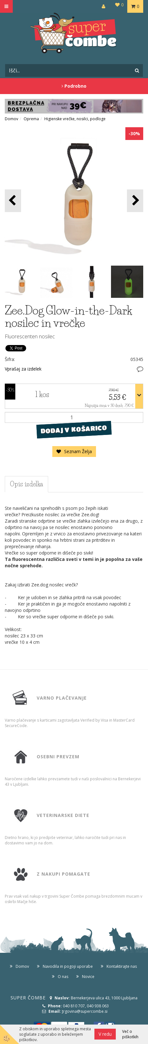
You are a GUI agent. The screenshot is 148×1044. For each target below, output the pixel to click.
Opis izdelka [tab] (26, 484)
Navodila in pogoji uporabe (68, 966)
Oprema (31, 118)
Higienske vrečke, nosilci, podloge (75, 118)
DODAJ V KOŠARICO (74, 429)
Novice (88, 976)
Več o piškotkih (130, 1034)
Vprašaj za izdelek (23, 369)
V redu (105, 1034)
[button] (135, 200)
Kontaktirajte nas (122, 966)
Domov (11, 118)
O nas (63, 976)
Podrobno (74, 86)
